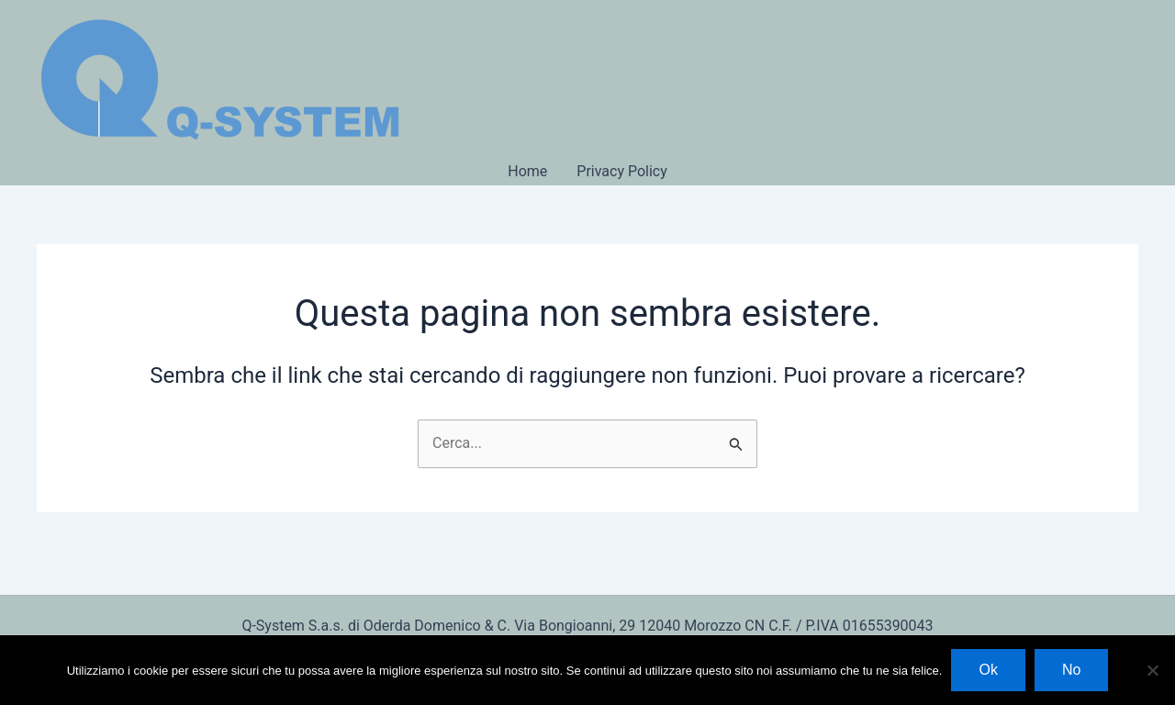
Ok (988, 669)
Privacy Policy (621, 171)
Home (527, 171)
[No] (1152, 670)
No (1071, 669)
